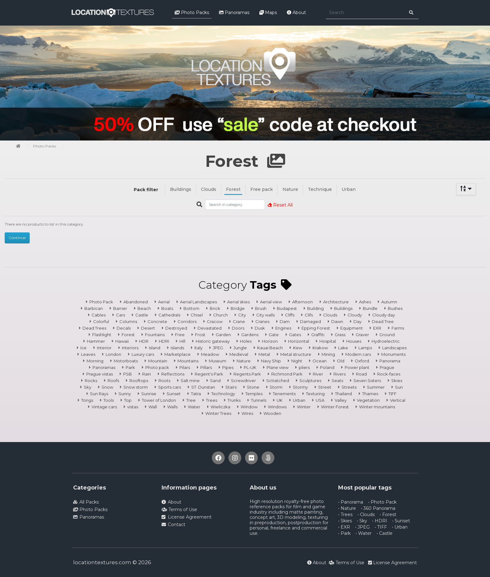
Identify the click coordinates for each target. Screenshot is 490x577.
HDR (143, 341)
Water (194, 406)
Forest (233, 189)
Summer (376, 387)
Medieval (238, 354)
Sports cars (169, 387)
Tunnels (258, 400)
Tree (191, 400)
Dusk (260, 328)
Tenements (284, 393)
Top (128, 400)
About (296, 12)
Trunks (234, 400)
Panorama (389, 360)
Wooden (272, 413)
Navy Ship (271, 360)
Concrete (157, 321)
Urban (349, 189)
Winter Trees (218, 413)
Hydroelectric (386, 341)
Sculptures (310, 380)
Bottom (191, 308)
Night (296, 360)
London (113, 354)
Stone (253, 387)
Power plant (357, 367)
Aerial (164, 301)
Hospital (327, 341)
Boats (167, 308)
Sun (399, 387)
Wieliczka (220, 406)
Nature (290, 189)
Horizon (270, 341)
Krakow (320, 347)
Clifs (309, 314)
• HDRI (379, 521)
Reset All (280, 205)
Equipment (351, 328)
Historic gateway (213, 341)
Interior (104, 347)
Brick (215, 308)
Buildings (180, 189)
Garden (223, 334)
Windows (277, 406)
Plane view (277, 367)
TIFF (392, 393)
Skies (396, 380)
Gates (295, 334)
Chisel (197, 314)
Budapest (287, 308)
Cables (99, 314)
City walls (265, 314)
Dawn (337, 321)
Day (357, 321)
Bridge (238, 308)
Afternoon (302, 301)
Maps (268, 12)
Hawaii (122, 341)
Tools (108, 400)
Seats (337, 380)
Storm (276, 387)
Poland (327, 367)
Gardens (249, 334)
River (318, 373)
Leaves (88, 354)
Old (340, 360)
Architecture (336, 301)
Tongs (87, 400)
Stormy (300, 387)
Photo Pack (101, 301)
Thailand (343, 393)
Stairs (231, 387)
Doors (238, 328)
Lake (343, 347)
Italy (198, 347)
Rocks (91, 380)
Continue (17, 237)
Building (315, 308)
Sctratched (277, 380)
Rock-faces (388, 373)
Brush (261, 308)
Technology (223, 393)
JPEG (218, 347)
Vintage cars (104, 406)
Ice (83, 347)
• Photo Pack (382, 502)
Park (130, 367)
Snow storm (135, 387)
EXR (377, 328)
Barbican (93, 308)
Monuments (393, 354)
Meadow (210, 354)
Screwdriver (243, 380)
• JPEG (362, 527)
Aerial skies (238, 301)
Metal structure (295, 354)
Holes (246, 341)
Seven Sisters (367, 380)
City (242, 314)
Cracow (214, 321)
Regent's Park (209, 373)
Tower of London (159, 400)
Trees (211, 400)
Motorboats (126, 360)
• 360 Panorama (378, 508)
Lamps (365, 347)
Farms (398, 328)
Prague (387, 367)
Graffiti (317, 334)
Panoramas (234, 12)
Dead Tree (383, 321)
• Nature (347, 508)
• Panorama (350, 502)
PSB (127, 373)
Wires (247, 413)
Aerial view (271, 301)
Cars (120, 314)
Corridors (187, 321)
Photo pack (157, 367)
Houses (353, 341)
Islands (177, 347)
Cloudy (355, 314)
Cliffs (289, 314)
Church (220, 314)
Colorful (101, 321)
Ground (387, 334)
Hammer (96, 341)
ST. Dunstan (203, 387)
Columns (128, 321)
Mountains (188, 360)
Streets (349, 387)
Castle (141, 314)
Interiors (130, 347)
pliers (304, 367)
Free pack (261, 189)
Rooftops (138, 380)
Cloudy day (383, 314)
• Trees (345, 514)
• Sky (362, 521)
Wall (152, 406)
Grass (340, 334)
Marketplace (177, 354)
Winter (304, 406)
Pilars (184, 367)
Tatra (196, 393)
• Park (344, 533)
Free (180, 334)
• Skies (345, 521)
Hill (182, 341)
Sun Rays (99, 393)
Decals (124, 328)
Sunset (174, 393)
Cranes (262, 321)
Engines (283, 328)
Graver (362, 334)
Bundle (370, 308)
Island (154, 347)
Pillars (206, 367)
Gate (274, 334)
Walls (172, 406)
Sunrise (148, 393)
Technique (320, 189)
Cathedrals (169, 314)
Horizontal (298, 341)
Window (249, 406)
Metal (264, 354)
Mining (328, 354)
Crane (239, 321)
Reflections (172, 373)
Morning (95, 360)
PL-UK (250, 367)
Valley (341, 400)
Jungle (240, 347)
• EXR (344, 527)
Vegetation (368, 400)
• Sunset (401, 521)
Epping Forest (316, 328)
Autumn (389, 301)
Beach (144, 308)
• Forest (388, 514)
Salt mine (190, 380)
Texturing (315, 393)
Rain (146, 373)
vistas (132, 406)
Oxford (362, 360)
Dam (285, 321)
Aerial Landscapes (198, 301)
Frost (200, 334)
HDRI (164, 341)
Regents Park (247, 373)
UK (279, 400)
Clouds (208, 189)
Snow (107, 387)
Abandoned (135, 301)
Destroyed (176, 328)
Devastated (210, 328)
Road (361, 373)
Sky (87, 387)
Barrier (120, 308)
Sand (215, 380)
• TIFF (381, 527)
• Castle (384, 533)
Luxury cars (143, 354)
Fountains (155, 334)
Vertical (397, 400)
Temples (253, 393)
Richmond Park (286, 373)
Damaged (310, 321)
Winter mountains (377, 406)
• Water (364, 533)
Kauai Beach (270, 347)
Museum (217, 360)
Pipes (227, 367)
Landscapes (394, 347)
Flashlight (101, 334)
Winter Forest (335, 406)
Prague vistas (99, 373)
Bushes (395, 308)
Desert (148, 328)
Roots (164, 380)
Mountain (157, 360)
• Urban (400, 527)
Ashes (365, 301)
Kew (297, 347)
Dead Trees (94, 328)
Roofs (113, 380)
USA (320, 400)
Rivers (339, 373)
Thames (370, 393)
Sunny (124, 393)
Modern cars (358, 354)
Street (324, 387)
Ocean (319, 360)
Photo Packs (192, 12)
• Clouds (366, 514)
